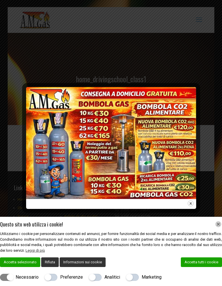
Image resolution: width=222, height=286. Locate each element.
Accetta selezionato (20, 262)
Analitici (112, 277)
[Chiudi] (218, 224)
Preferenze (71, 277)
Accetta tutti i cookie (201, 262)
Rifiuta (50, 262)
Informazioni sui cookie (82, 262)
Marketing (152, 277)
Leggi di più (35, 250)
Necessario (27, 277)
